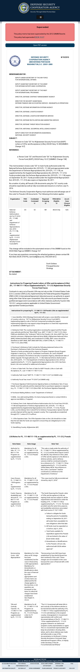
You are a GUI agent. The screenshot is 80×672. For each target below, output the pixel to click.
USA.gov (72, 668)
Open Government (34, 668)
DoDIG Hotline (34, 663)
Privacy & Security (59, 668)
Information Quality (8, 668)
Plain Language (47, 668)
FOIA (72, 663)
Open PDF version (40, 45)
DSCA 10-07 (39, 37)
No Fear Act (22, 668)
